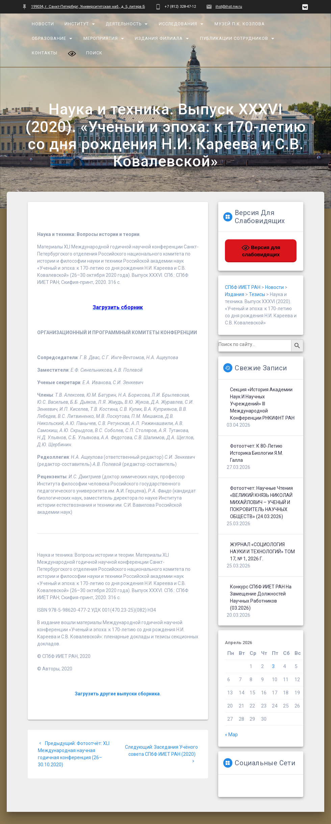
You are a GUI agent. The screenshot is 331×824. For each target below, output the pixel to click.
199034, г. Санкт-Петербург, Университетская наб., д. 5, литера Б (88, 6)
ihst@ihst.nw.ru (228, 6)
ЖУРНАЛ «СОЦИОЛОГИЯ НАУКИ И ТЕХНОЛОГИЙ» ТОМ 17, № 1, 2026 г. (262, 551)
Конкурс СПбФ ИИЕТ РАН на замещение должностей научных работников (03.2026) (260, 597)
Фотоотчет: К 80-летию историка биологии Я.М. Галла (256, 453)
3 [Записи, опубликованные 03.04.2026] (273, 666)
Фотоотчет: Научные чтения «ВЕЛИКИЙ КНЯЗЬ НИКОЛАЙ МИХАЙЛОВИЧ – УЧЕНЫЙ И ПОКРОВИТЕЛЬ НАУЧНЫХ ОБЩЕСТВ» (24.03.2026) (261, 502)
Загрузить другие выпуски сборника (117, 693)
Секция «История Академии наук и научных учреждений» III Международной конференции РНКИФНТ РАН (262, 404)
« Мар (231, 734)
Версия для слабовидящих (260, 250)
